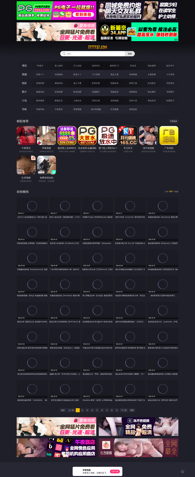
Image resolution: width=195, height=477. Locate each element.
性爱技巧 (170, 100)
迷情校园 (115, 100)
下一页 (123, 410)
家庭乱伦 (59, 100)
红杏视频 (115, 109)
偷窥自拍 (40, 91)
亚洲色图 (59, 91)
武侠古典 (96, 100)
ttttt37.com (97, 47)
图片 (24, 91)
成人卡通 (77, 83)
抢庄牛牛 (170, 65)
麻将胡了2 (114, 65)
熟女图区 (152, 91)
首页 (63, 410)
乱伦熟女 (152, 83)
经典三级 (133, 83)
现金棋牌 (152, 65)
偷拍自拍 (59, 83)
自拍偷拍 (59, 74)
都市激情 (40, 100)
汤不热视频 (96, 109)
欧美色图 (77, 91)
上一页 (71, 410)
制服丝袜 (115, 83)
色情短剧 (133, 109)
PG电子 (40, 65)
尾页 (132, 410)
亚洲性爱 (40, 83)
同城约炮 (40, 109)
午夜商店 (59, 109)
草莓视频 (77, 109)
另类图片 (170, 91)
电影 (24, 83)
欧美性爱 (96, 83)
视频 (24, 74)
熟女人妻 (115, 74)
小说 (24, 100)
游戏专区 (96, 65)
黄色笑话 (152, 100)
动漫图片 (96, 91)
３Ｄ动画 (96, 74)
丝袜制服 (133, 74)
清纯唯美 (133, 91)
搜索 (130, 53)
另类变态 (170, 83)
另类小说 (133, 100)
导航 (24, 109)
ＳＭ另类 (170, 74)
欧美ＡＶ (77, 74)
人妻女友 (77, 100)
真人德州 (59, 65)
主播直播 (152, 74)
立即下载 (114, 471)
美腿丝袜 (115, 91)
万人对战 (77, 65)
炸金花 (133, 65)
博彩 (24, 65)
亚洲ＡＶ (40, 74)
